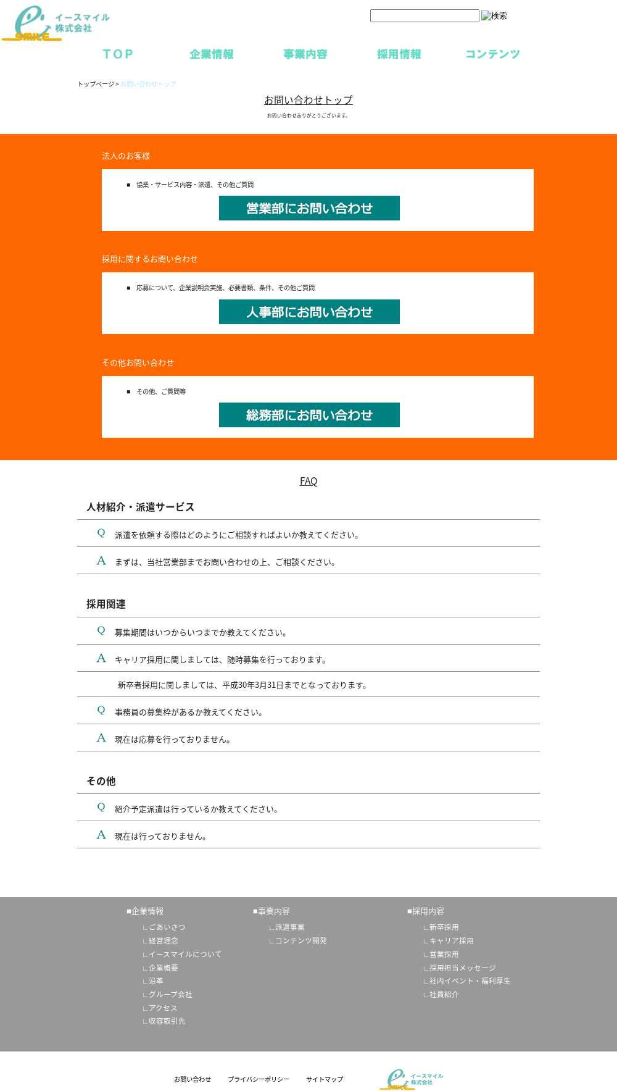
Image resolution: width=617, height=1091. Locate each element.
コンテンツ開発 (301, 940)
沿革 (156, 980)
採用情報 (399, 53)
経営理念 (163, 940)
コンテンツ (493, 53)
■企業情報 (145, 910)
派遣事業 (290, 926)
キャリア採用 (451, 940)
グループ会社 (171, 994)
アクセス (163, 1007)
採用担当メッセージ (462, 967)
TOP (118, 53)
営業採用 (444, 953)
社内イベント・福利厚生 (470, 980)
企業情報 (212, 53)
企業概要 (163, 967)
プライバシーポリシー (258, 1079)
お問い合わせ (192, 1079)
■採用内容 (425, 910)
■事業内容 (271, 910)
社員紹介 (444, 994)
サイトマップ (324, 1079)
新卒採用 (444, 926)
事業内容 (305, 53)
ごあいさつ (167, 926)
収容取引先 (167, 1020)
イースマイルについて (185, 953)
